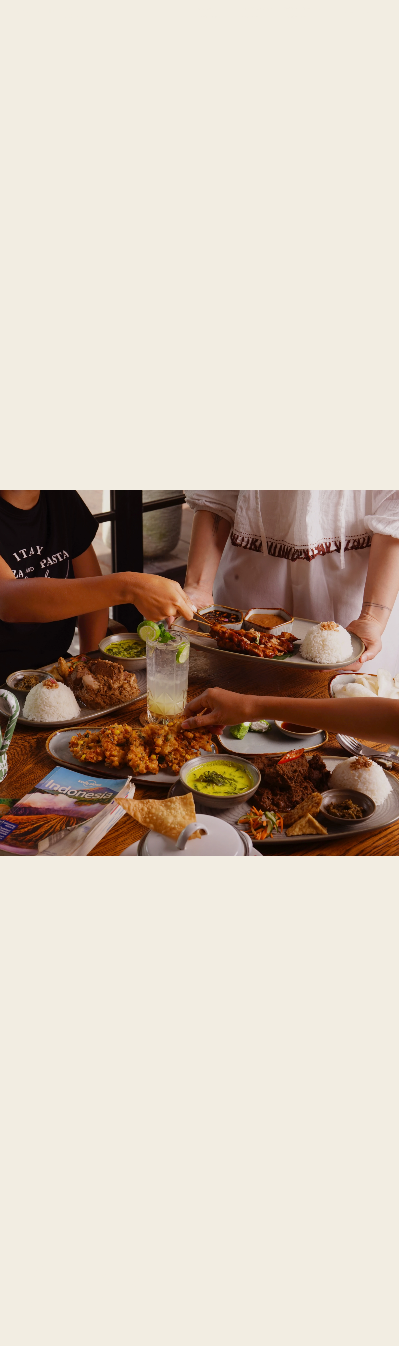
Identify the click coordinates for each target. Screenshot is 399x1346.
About (204, 9)
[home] (52, 13)
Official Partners (302, 9)
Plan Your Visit (256, 9)
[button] (211, 17)
